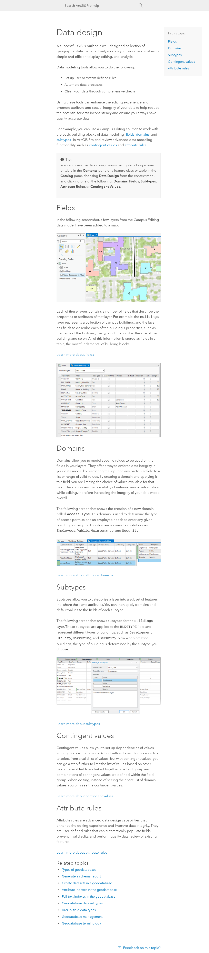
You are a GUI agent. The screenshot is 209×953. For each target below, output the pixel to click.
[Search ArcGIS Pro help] (100, 5)
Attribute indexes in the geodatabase (89, 887)
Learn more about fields (75, 354)
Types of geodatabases (79, 867)
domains (143, 134)
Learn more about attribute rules (82, 850)
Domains (174, 48)
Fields (172, 41)
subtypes (64, 140)
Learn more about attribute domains (85, 574)
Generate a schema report (81, 873)
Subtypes (175, 55)
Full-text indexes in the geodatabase (88, 894)
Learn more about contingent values (85, 793)
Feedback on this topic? (142, 945)
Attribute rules (178, 68)
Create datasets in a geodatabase (87, 880)
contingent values (103, 145)
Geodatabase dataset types (82, 900)
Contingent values (181, 62)
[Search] (141, 5)
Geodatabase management (82, 914)
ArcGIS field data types (79, 907)
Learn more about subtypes (78, 721)
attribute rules (136, 145)
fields (130, 134)
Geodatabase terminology (81, 920)
